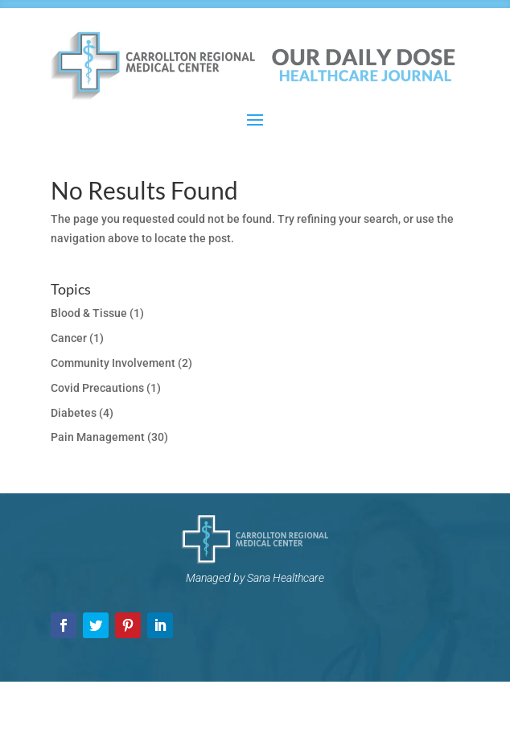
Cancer (69, 338)
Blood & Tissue (89, 313)
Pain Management (98, 437)
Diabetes (74, 412)
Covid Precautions (97, 387)
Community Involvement (113, 363)
